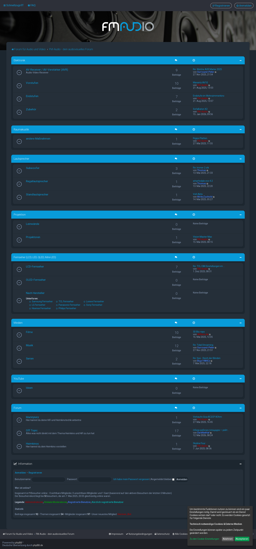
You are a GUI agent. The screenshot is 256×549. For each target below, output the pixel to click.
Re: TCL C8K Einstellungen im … (209, 266)
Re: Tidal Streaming (203, 344)
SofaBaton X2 (200, 109)
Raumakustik (21, 129)
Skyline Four (199, 443)
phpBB (18, 542)
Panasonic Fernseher (68, 305)
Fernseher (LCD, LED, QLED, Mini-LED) (35, 257)
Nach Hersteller (35, 293)
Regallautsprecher (37, 181)
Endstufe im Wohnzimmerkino (208, 95)
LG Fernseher (37, 305)
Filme (29, 331)
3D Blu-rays (199, 331)
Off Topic (32, 430)
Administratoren (34, 502)
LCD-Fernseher (35, 266)
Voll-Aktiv (198, 194)
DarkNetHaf (203, 432)
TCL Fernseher (65, 301)
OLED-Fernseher (36, 279)
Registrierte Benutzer (79, 502)
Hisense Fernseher (40, 308)
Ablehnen (228, 539)
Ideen (29, 387)
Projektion (20, 214)
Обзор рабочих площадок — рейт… (211, 430)
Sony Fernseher (93, 305)
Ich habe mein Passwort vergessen (131, 479)
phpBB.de (38, 545)
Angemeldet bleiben (162, 479)
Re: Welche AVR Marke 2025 (207, 69)
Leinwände (32, 223)
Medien (18, 322)
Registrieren (35, 472)
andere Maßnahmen (38, 138)
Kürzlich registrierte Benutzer (108, 502)
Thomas (201, 170)
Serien (30, 358)
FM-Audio (202, 85)
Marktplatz (32, 417)
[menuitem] (31, 5)
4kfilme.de (202, 334)
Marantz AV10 (200, 82)
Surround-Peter (205, 71)
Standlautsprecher (37, 194)
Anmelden (20, 472)
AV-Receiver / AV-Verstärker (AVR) (47, 69)
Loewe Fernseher (94, 301)
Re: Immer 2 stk (201, 167)
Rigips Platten (200, 138)
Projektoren (33, 237)
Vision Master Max (202, 236)
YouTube (19, 378)
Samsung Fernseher (41, 301)
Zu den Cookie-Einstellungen (204, 539)
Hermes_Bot (124, 514)
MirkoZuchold (204, 196)
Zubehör (31, 109)
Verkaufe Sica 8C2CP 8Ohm (207, 417)
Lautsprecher (21, 158)
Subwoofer (33, 168)
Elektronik (19, 60)
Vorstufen (32, 82)
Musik (29, 345)
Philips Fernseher (66, 308)
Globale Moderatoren (55, 502)
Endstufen (32, 96)
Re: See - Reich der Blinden (206, 358)
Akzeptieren (242, 539)
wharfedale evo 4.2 (203, 181)
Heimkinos (32, 443)
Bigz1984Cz (203, 360)
